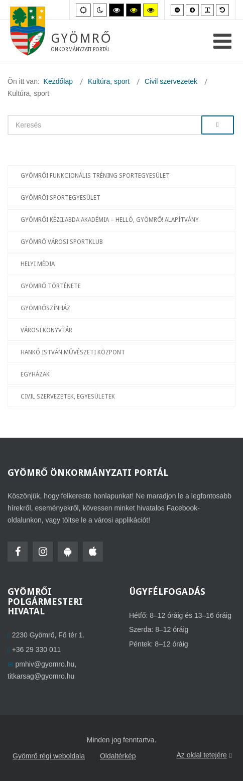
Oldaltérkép (118, 756)
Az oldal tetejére (204, 755)
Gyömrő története (51, 286)
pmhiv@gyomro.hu (45, 664)
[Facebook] (18, 552)
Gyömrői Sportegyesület (60, 197)
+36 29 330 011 (36, 649)
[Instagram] (43, 552)
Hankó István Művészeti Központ (73, 352)
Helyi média (38, 264)
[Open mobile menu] (222, 41)
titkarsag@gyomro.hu (41, 676)
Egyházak (35, 374)
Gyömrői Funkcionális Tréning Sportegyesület (95, 175)
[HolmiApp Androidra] (68, 552)
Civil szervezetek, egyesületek (68, 396)
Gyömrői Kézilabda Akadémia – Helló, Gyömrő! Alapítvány (110, 219)
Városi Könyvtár (46, 330)
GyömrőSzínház (45, 308)
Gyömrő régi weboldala (49, 756)
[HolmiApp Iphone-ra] (93, 552)
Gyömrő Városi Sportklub (62, 241)
